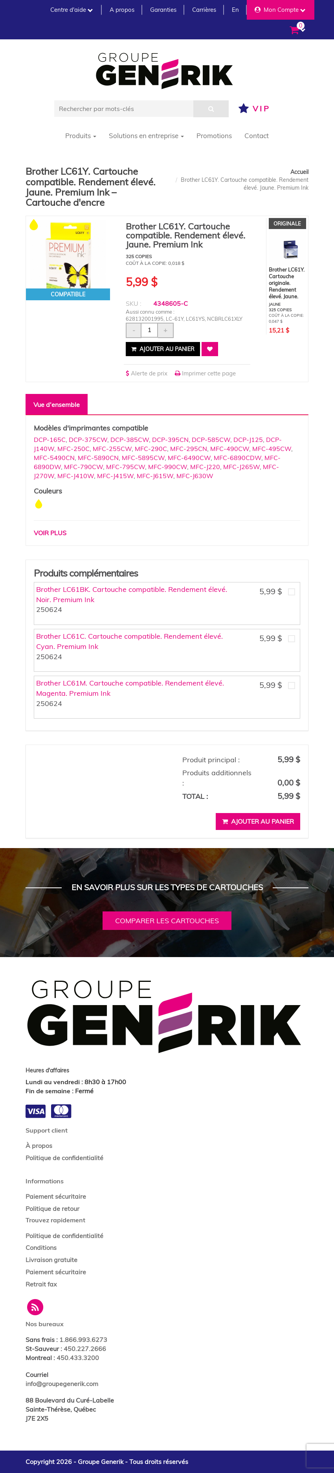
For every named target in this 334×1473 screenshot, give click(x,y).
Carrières (204, 9)
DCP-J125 (248, 440)
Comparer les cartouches (167, 920)
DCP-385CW (129, 440)
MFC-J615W (155, 476)
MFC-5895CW (143, 458)
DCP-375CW (88, 440)
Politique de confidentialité (64, 1158)
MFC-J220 (205, 467)
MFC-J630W (194, 476)
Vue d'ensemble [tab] (56, 404)
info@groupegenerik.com (62, 1384)
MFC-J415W (115, 476)
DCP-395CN (170, 440)
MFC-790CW (83, 467)
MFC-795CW (125, 467)
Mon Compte (280, 9)
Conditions (41, 1247)
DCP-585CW (211, 440)
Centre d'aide (71, 9)
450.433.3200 (78, 1358)
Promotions (214, 135)
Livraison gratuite (51, 1260)
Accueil (299, 172)
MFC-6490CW (189, 458)
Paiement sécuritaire (56, 1196)
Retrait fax (41, 1284)
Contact (256, 135)
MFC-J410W (75, 476)
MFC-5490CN (54, 458)
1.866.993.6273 (83, 1340)
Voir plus (50, 533)
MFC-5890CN (98, 458)
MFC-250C (73, 449)
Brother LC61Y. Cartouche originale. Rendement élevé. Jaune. (287, 282)
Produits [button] (80, 135)
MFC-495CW (271, 449)
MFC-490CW (229, 449)
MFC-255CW (112, 449)
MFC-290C (151, 449)
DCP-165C (50, 440)
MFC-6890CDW (237, 458)
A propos (122, 9)
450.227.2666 (85, 1349)
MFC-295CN (188, 449)
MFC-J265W (241, 467)
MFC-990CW (167, 467)
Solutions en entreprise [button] (146, 135)
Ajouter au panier (163, 349)
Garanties (163, 9)
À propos (39, 1146)
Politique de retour (52, 1208)
